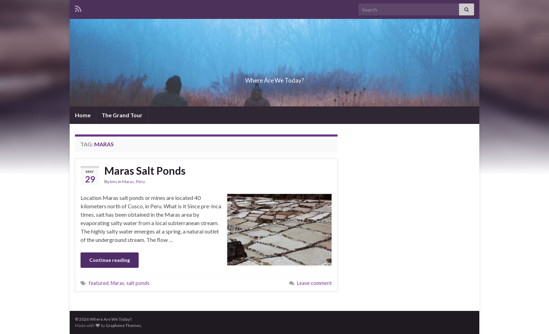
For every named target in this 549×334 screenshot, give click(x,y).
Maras (128, 181)
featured (99, 283)
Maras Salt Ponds (145, 170)
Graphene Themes (123, 325)
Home (83, 115)
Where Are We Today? (274, 78)
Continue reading (109, 260)
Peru (140, 181)
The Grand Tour (122, 115)
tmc (113, 181)
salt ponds (138, 283)
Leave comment (314, 283)
